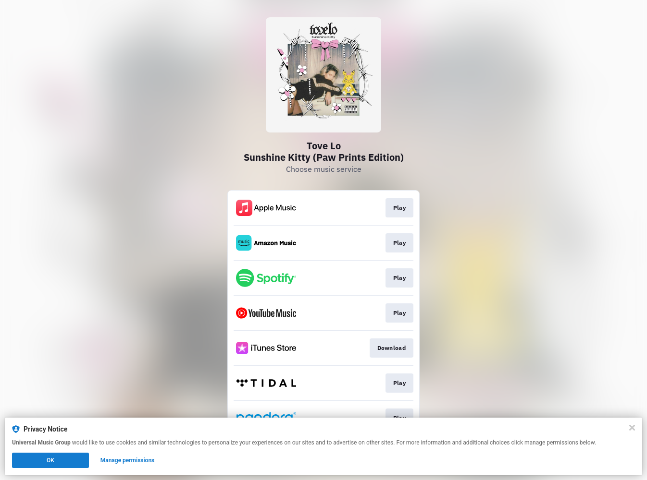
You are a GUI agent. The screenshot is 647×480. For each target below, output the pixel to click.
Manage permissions (127, 460)
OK (50, 460)
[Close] (632, 427)
